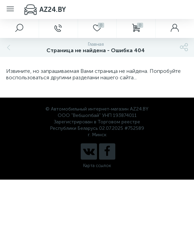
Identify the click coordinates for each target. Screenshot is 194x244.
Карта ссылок (97, 165)
